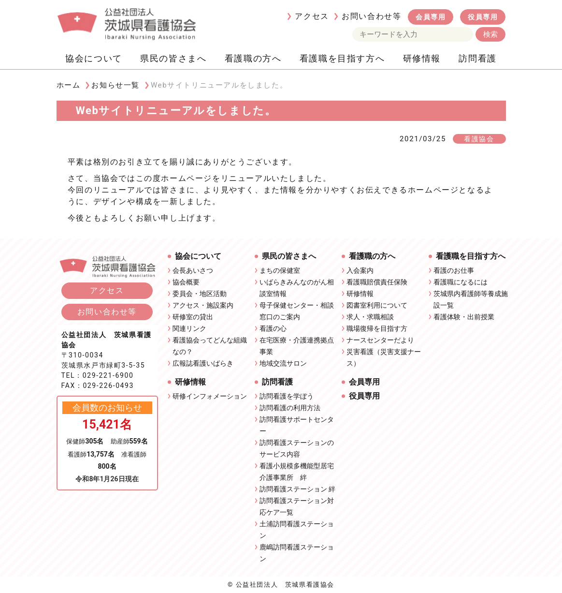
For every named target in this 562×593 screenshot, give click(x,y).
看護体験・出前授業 (463, 317)
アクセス (312, 16)
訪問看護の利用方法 (289, 408)
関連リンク (189, 328)
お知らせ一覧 (115, 85)
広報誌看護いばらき (203, 363)
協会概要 (186, 282)
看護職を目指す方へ (342, 58)
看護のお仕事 (453, 270)
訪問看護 (477, 58)
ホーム (69, 85)
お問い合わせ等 (371, 16)
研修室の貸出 (193, 317)
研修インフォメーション (210, 396)
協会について (93, 58)
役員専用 (483, 17)
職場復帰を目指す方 (376, 328)
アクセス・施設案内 (203, 305)
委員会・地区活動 (200, 293)
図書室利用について (376, 305)
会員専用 (431, 17)
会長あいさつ (193, 270)
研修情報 (422, 58)
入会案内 (360, 270)
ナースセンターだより (380, 340)
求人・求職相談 (370, 317)
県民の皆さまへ (173, 58)
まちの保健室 (279, 270)
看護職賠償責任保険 (376, 282)
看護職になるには (460, 282)
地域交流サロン (283, 363)
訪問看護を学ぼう (286, 396)
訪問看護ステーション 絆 (297, 489)
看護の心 (273, 328)
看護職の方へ (253, 58)
